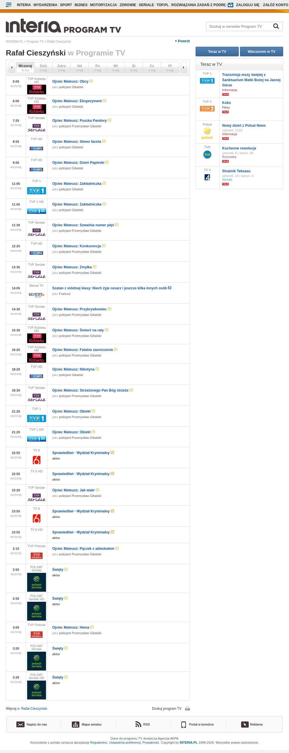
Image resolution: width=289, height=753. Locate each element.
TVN (207, 152)
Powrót (184, 41)
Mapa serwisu (92, 724)
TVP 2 (207, 107)
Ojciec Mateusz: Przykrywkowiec (81, 309)
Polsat (207, 132)
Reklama (256, 724)
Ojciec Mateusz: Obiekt (73, 411)
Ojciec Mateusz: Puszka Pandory (81, 121)
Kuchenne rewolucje (239, 148)
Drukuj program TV (167, 709)
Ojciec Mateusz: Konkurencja (78, 246)
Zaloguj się (248, 5)
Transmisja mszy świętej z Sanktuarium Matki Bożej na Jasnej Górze (251, 80)
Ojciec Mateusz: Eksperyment (79, 101)
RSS (146, 724)
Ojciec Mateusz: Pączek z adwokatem (85, 549)
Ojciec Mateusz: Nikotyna (75, 369)
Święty (60, 570)
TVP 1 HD (36, 209)
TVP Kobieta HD (36, 85)
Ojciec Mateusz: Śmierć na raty (80, 330)
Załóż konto (275, 5)
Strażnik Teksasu (236, 171)
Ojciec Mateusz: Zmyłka (74, 267)
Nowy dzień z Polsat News (244, 126)
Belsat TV (36, 293)
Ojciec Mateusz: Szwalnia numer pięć (85, 225)
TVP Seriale (36, 125)
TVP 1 (36, 188)
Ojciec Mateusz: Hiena (73, 627)
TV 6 (36, 457)
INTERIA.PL (189, 742)
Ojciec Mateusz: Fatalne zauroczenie (84, 350)
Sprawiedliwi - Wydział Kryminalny (83, 453)
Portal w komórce (201, 724)
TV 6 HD (36, 471)
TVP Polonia (36, 553)
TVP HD (36, 146)
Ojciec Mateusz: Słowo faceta (79, 142)
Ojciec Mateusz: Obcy (72, 81)
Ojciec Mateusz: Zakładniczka (79, 184)
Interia (24, 5)
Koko (226, 103)
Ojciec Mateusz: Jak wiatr (75, 490)
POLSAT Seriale (36, 578)
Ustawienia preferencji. (125, 742)
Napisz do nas (37, 724)
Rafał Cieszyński (34, 709)
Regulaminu (98, 742)
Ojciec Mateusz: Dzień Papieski (80, 163)
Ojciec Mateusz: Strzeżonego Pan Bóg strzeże (92, 390)
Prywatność (150, 742)
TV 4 (207, 175)
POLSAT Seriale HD (36, 607)
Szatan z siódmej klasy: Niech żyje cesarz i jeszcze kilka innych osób (111, 288)
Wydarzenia (45, 5)
